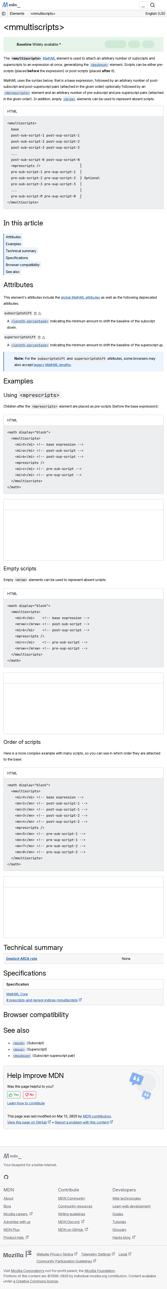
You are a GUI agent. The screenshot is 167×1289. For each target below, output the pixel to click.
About (8, 1198)
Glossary (119, 1229)
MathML (49, 58)
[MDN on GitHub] (6, 1177)
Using (32, 395)
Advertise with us (16, 1222)
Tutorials (119, 1222)
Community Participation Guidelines (64, 1261)
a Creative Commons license (35, 1281)
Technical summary (21, 251)
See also (13, 272)
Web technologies (126, 1198)
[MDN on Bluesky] (14, 1177)
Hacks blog (121, 1237)
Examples (13, 244)
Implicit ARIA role (21, 958)
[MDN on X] (21, 1177)
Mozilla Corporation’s (27, 1271)
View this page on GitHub (27, 1122)
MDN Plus (11, 1229)
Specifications (17, 258)
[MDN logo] (12, 1156)
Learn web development (131, 1206)
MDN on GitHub (71, 1229)
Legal (123, 1254)
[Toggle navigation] (162, 5)
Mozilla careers (15, 1214)
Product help (14, 1237)
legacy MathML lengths (52, 365)
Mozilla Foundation (100, 1271)
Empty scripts (19, 568)
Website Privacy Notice (55, 1254)
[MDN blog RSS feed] (37, 1177)
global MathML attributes (80, 297)
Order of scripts (22, 742)
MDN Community (71, 1198)
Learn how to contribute (26, 1103)
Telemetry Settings (96, 1254)
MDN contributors (97, 1116)
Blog (7, 1206)
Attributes (13, 237)
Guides (117, 1214)
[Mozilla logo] (17, 1254)
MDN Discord (69, 1222)
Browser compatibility (23, 265)
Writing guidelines (71, 1214)
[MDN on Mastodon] (29, 1177)
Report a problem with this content (82, 1122)
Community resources (75, 1206)
